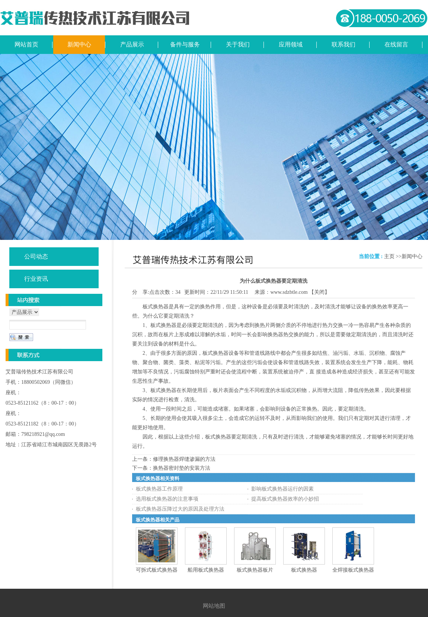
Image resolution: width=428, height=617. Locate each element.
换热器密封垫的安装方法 (181, 468)
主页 (389, 256)
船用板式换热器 (206, 570)
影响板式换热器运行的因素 (282, 489)
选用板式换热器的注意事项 (167, 499)
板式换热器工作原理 (159, 489)
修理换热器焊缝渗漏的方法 (184, 459)
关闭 (319, 292)
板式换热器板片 (255, 570)
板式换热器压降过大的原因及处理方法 (180, 509)
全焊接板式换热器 (353, 570)
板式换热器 (304, 570)
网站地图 (214, 606)
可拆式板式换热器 (157, 570)
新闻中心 (412, 256)
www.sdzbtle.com (288, 292)
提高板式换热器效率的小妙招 (285, 499)
